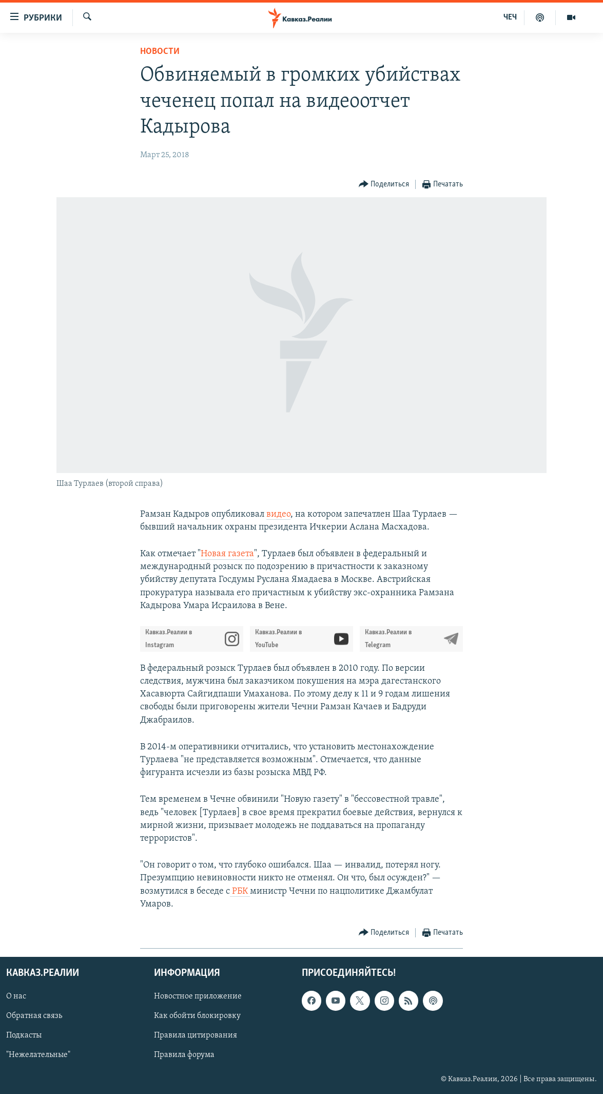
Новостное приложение (198, 996)
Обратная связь (34, 1016)
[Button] (384, 185)
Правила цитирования (195, 1035)
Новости (160, 51)
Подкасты (24, 1035)
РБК (240, 891)
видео (278, 514)
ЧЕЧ (510, 17)
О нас (16, 996)
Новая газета (227, 554)
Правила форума (184, 1055)
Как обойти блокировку (197, 1016)
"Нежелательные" (38, 1055)
